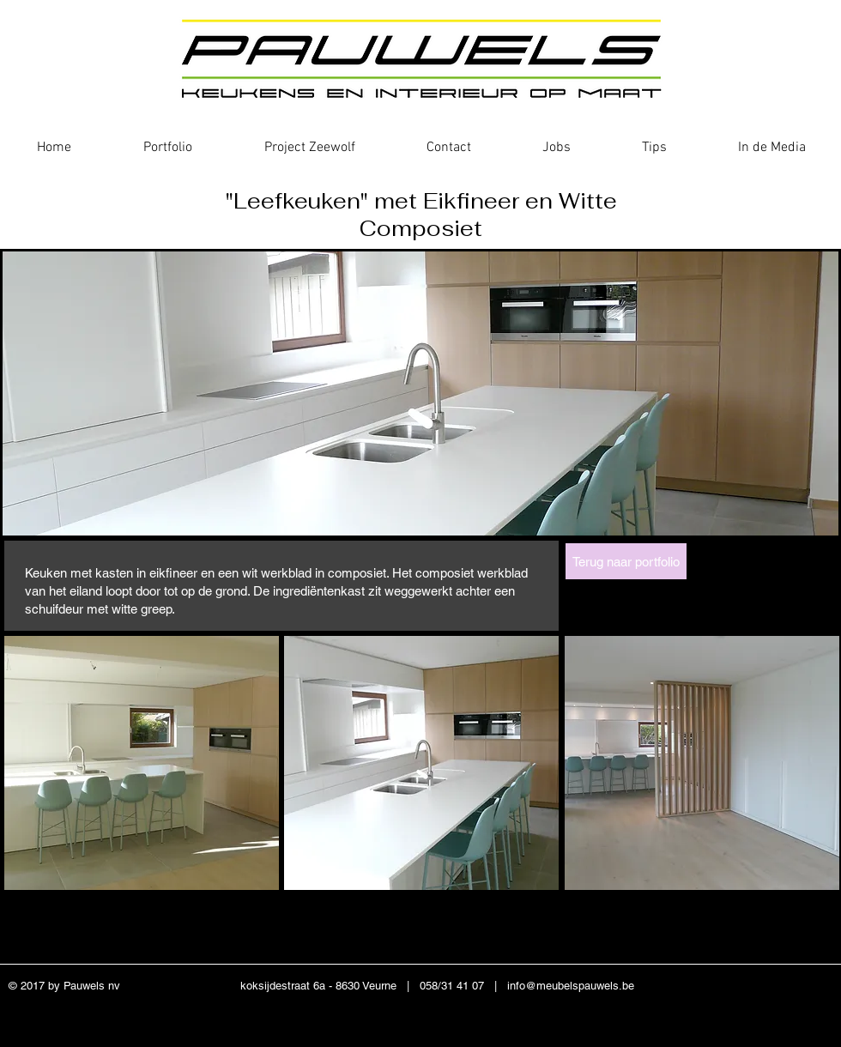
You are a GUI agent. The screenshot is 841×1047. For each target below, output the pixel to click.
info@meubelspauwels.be (570, 985)
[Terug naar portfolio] (626, 561)
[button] (141, 763)
